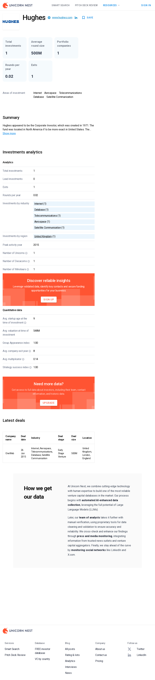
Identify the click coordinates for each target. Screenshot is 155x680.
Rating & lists (72, 655)
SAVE (87, 18)
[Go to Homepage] (18, 5)
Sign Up (49, 300)
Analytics (70, 661)
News (68, 673)
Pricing (99, 661)
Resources (112, 5)
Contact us (101, 655)
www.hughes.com (62, 17)
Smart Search (61, 5)
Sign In (146, 5)
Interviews (71, 667)
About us (100, 649)
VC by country (42, 659)
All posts (70, 649)
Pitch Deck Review (86, 5)
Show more (9, 133)
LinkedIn (136, 655)
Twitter (135, 649)
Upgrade (48, 403)
